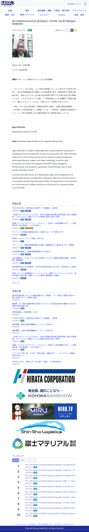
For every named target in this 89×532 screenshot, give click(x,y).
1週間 (22, 460)
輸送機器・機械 (44, 10)
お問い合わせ (68, 524)
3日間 (15, 460)
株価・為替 (79, 14)
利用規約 (32, 524)
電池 (27, 10)
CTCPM (15, 70)
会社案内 (57, 524)
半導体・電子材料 (62, 10)
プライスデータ (79, 10)
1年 (34, 460)
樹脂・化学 (10, 14)
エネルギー (44, 14)
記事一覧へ (16, 283)
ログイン (78, 4)
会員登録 (71, 4)
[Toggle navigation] (85, 4)
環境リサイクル (27, 14)
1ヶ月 (29, 460)
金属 (10, 10)
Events (62, 14)
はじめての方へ (21, 524)
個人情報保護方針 (45, 524)
